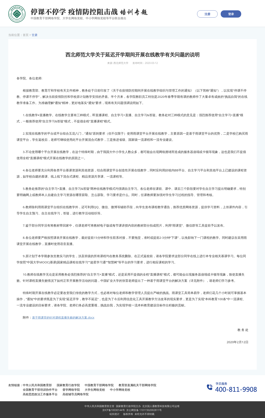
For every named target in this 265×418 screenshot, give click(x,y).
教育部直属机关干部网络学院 (137, 385)
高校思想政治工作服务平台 (40, 394)
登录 (231, 14)
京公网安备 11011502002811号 (144, 410)
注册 (207, 14)
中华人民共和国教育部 (37, 385)
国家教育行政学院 (68, 385)
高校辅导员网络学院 (76, 394)
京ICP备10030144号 (113, 410)
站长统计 (114, 414)
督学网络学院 (71, 390)
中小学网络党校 (120, 390)
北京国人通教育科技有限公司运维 (160, 406)
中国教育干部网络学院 (99, 385)
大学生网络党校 (95, 390)
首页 (26, 35)
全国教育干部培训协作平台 (40, 390)
